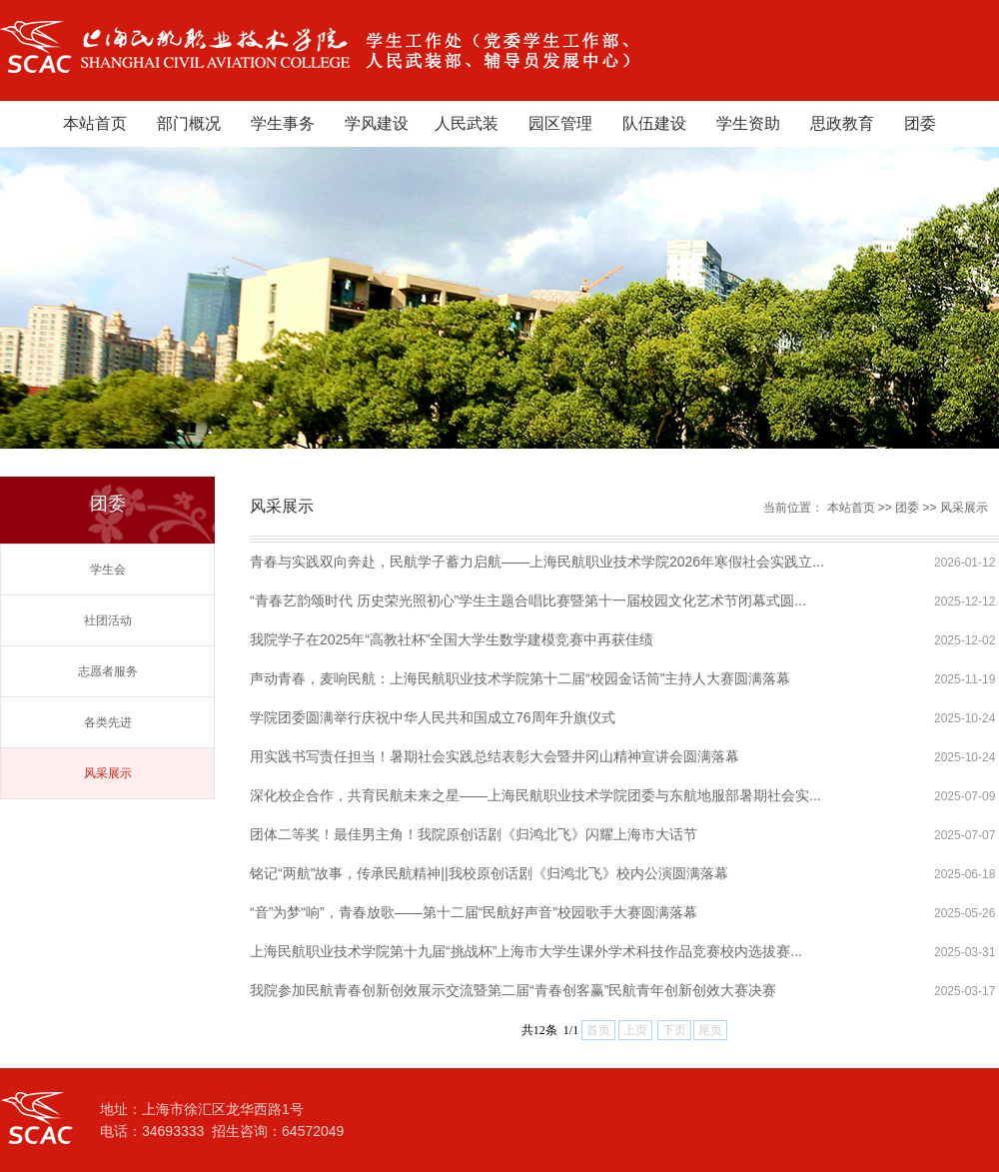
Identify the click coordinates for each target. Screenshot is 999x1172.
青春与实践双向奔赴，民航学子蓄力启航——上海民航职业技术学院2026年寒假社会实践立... (537, 562)
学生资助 (748, 123)
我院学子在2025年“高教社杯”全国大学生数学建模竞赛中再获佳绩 (451, 639)
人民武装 (467, 123)
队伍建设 (654, 123)
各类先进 (108, 722)
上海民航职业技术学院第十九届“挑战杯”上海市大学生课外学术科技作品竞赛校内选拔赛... (526, 951)
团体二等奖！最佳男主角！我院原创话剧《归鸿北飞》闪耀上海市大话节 (473, 834)
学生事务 (283, 123)
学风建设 (377, 123)
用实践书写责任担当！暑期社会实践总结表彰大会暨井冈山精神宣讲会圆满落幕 (494, 756)
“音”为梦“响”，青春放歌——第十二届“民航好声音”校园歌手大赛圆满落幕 (473, 912)
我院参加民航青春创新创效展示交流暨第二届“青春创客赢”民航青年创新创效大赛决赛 (513, 990)
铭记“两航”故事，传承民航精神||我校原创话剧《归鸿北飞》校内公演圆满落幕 (489, 873)
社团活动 (108, 620)
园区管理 (560, 123)
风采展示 (108, 773)
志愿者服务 (108, 671)
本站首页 (95, 123)
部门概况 (189, 123)
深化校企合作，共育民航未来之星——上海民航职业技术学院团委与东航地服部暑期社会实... (535, 795)
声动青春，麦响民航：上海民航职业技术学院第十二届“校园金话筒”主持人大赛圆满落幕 (520, 678)
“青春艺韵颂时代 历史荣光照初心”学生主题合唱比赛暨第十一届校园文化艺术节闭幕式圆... (528, 600)
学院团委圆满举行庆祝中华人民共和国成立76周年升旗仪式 (432, 717)
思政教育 (842, 123)
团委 (920, 123)
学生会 (108, 570)
